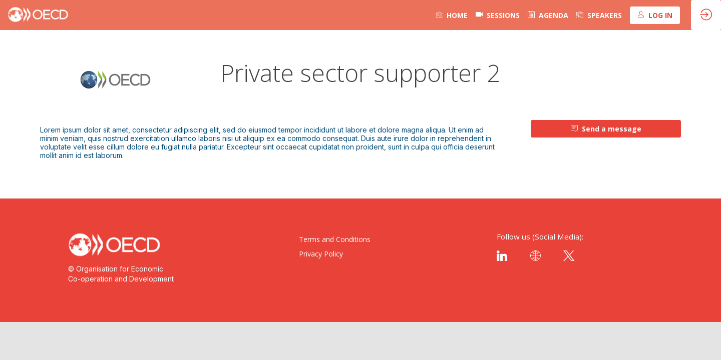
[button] (655, 15)
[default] (498, 15)
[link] (452, 15)
